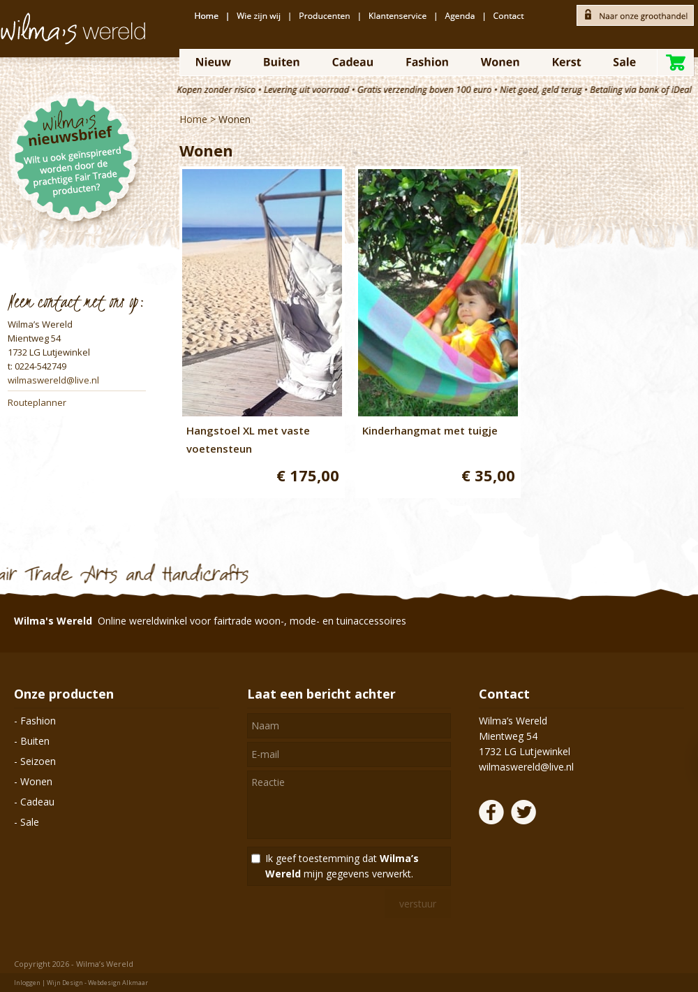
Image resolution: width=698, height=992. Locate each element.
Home (193, 119)
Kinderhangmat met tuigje (430, 430)
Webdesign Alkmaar (118, 982)
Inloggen (27, 982)
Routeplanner (37, 402)
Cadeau (37, 801)
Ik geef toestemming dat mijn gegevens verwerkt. (342, 866)
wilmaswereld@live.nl (53, 380)
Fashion (38, 720)
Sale (29, 822)
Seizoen (38, 761)
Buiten (35, 740)
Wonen (234, 119)
